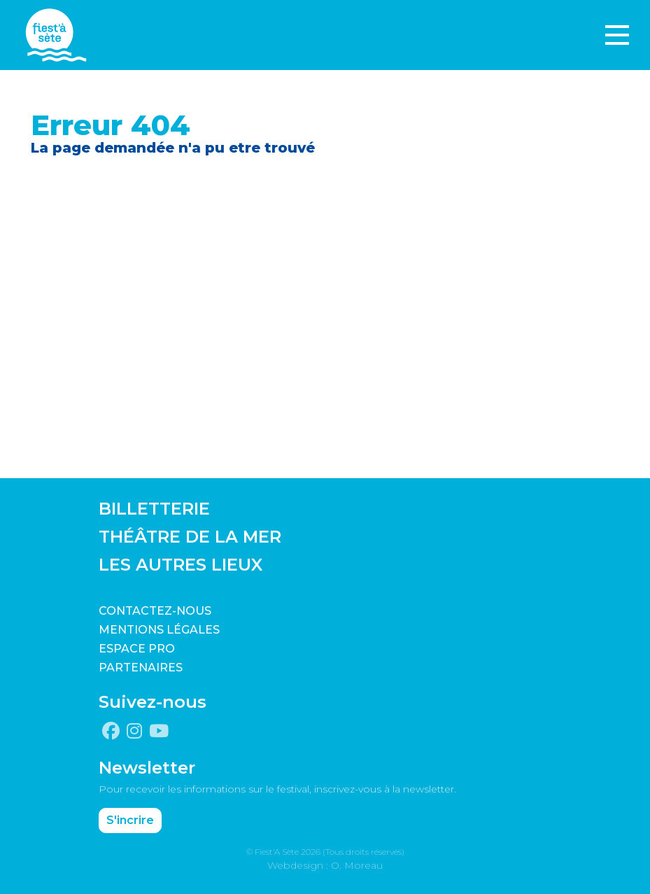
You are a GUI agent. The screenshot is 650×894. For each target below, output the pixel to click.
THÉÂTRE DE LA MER (190, 536)
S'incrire (130, 820)
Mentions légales (159, 629)
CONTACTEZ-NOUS (155, 610)
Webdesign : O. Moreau (325, 865)
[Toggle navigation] (617, 35)
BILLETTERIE (154, 508)
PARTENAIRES (141, 667)
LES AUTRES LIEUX (180, 564)
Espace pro (137, 648)
